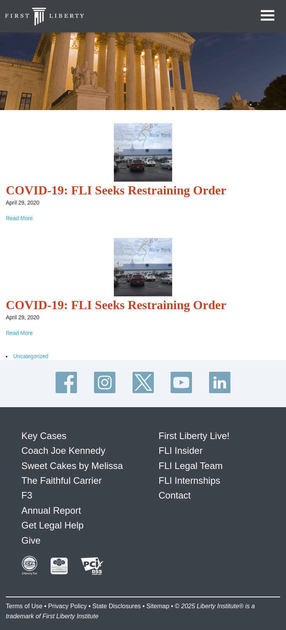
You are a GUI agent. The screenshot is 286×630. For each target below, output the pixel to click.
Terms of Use (24, 606)
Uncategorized (30, 356)
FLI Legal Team (191, 465)
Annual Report (51, 510)
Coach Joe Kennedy (63, 450)
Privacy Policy (67, 606)
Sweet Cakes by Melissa (72, 465)
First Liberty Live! (194, 435)
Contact (175, 495)
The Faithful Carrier (61, 480)
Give (30, 540)
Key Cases (43, 435)
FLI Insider (180, 450)
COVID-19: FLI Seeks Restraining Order (116, 190)
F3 (26, 495)
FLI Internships (189, 480)
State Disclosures (116, 606)
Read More (19, 218)
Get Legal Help (52, 525)
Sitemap (157, 606)
